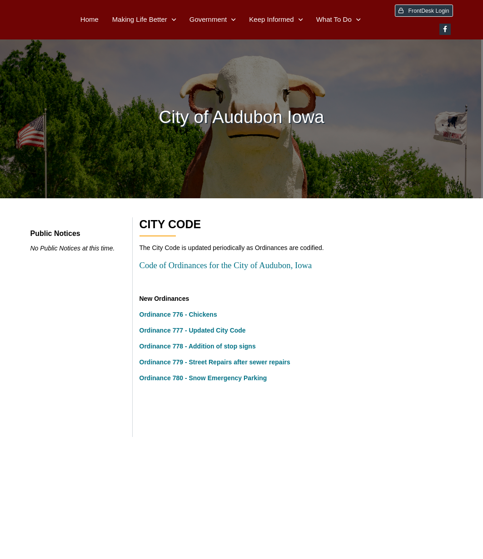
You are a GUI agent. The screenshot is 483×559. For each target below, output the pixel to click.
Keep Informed (271, 19)
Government (208, 19)
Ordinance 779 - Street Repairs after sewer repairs (214, 362)
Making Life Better (139, 19)
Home (89, 19)
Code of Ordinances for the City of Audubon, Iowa (225, 265)
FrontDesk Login (423, 11)
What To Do (334, 19)
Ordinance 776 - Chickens (178, 314)
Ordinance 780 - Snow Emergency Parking (203, 378)
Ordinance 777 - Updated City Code (192, 330)
